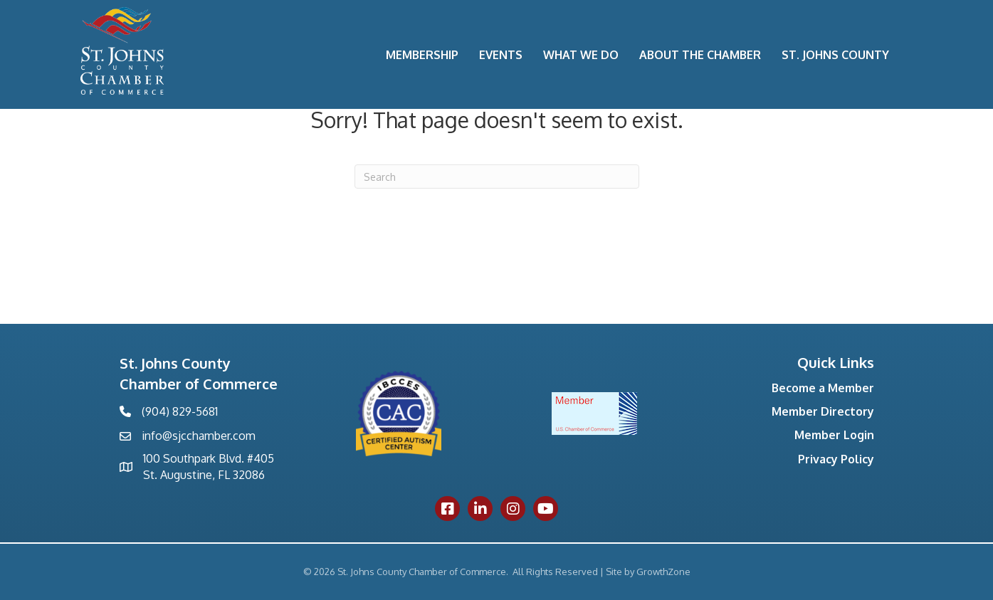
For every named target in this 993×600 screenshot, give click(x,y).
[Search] (496, 176)
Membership (422, 55)
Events (500, 55)
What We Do (581, 55)
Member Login (834, 435)
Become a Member (823, 388)
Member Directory (823, 411)
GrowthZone (663, 571)
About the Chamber (700, 55)
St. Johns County (835, 55)
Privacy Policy (836, 459)
